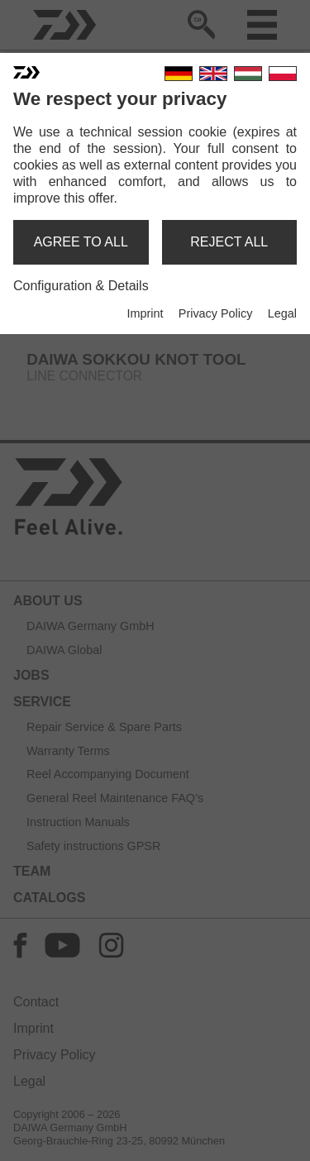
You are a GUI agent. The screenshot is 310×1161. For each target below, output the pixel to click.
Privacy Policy (216, 313)
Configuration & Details (81, 286)
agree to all (81, 242)
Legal (282, 313)
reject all (229, 242)
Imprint (144, 313)
